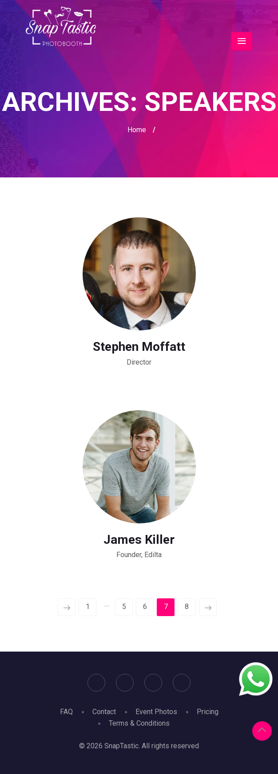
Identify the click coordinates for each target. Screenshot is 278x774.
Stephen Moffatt (139, 346)
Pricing (207, 711)
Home (136, 130)
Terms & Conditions (139, 723)
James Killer (139, 539)
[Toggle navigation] (241, 41)
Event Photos (156, 711)
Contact (104, 711)
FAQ (66, 711)
